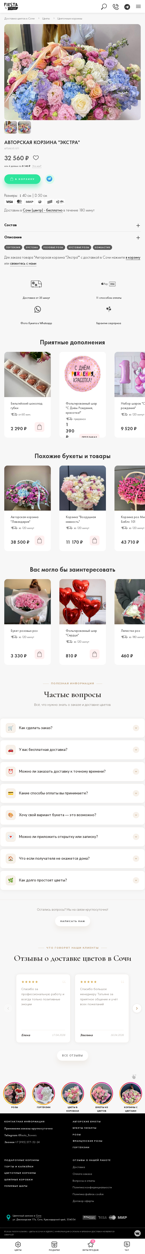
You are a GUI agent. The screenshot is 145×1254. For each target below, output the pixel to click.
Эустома (32, 247)
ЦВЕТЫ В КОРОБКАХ (72, 1109)
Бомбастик (102, 247)
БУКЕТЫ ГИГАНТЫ (85, 1128)
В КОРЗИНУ (22, 179)
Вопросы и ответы (84, 1181)
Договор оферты (83, 1201)
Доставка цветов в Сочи (19, 18)
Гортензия (13, 247)
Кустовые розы (79, 247)
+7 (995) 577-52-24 (27, 1142)
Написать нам (72, 921)
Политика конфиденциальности (92, 1187)
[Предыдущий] (8, 1008)
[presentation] (10, 71)
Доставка (79, 1167)
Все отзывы (72, 1055)
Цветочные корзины (69, 18)
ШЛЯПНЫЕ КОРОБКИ (18, 1179)
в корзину (133, 257)
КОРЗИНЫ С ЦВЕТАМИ (131, 1109)
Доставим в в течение (49, 211)
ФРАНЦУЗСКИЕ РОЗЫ (88, 1141)
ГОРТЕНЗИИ (43, 1107)
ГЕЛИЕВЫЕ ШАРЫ (16, 1186)
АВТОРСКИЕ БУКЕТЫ (87, 1121)
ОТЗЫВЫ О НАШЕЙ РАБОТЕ (92, 1160)
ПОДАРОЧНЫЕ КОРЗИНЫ (21, 1160)
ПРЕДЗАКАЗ (89, 437)
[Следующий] (137, 1008)
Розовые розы (53, 247)
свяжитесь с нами (23, 263)
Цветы (46, 18)
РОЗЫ (14, 1107)
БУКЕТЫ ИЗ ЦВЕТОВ (101, 1109)
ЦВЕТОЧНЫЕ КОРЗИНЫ (20, 1173)
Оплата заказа (82, 1174)
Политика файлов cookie (88, 1194)
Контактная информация (24, 1121)
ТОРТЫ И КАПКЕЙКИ (19, 1166)
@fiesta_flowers (27, 1135)
